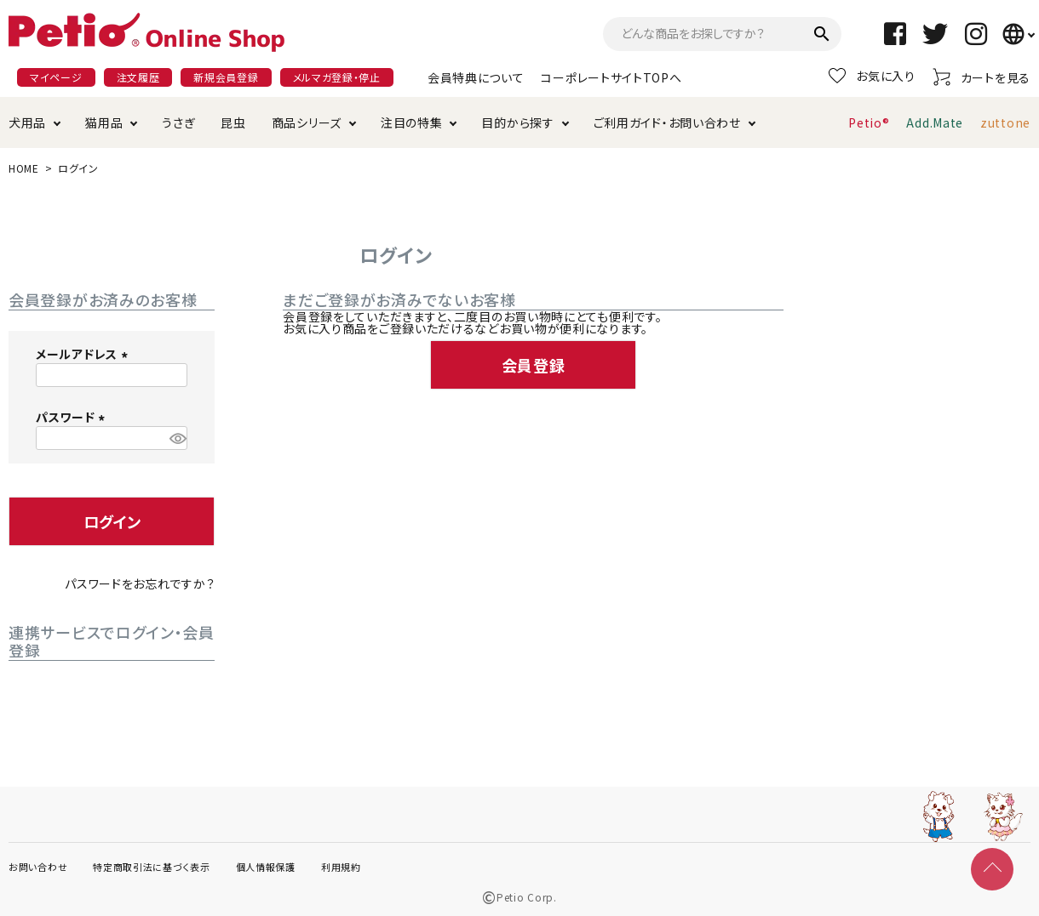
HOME (24, 168)
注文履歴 (138, 77)
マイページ (56, 77)
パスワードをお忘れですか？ (140, 583)
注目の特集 (412, 122)
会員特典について (476, 77)
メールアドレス (84, 353)
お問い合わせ (38, 866)
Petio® (868, 122)
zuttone (1005, 122)
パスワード (73, 416)
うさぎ (178, 122)
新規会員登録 (225, 77)
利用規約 (341, 866)
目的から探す (517, 122)
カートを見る (981, 77)
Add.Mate (934, 122)
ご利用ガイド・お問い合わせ (667, 122)
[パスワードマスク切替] (176, 438)
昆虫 (233, 122)
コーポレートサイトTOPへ (611, 77)
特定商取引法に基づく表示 (151, 866)
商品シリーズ (307, 122)
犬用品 (27, 122)
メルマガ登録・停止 (337, 77)
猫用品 (104, 122)
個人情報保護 (266, 866)
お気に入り (872, 75)
